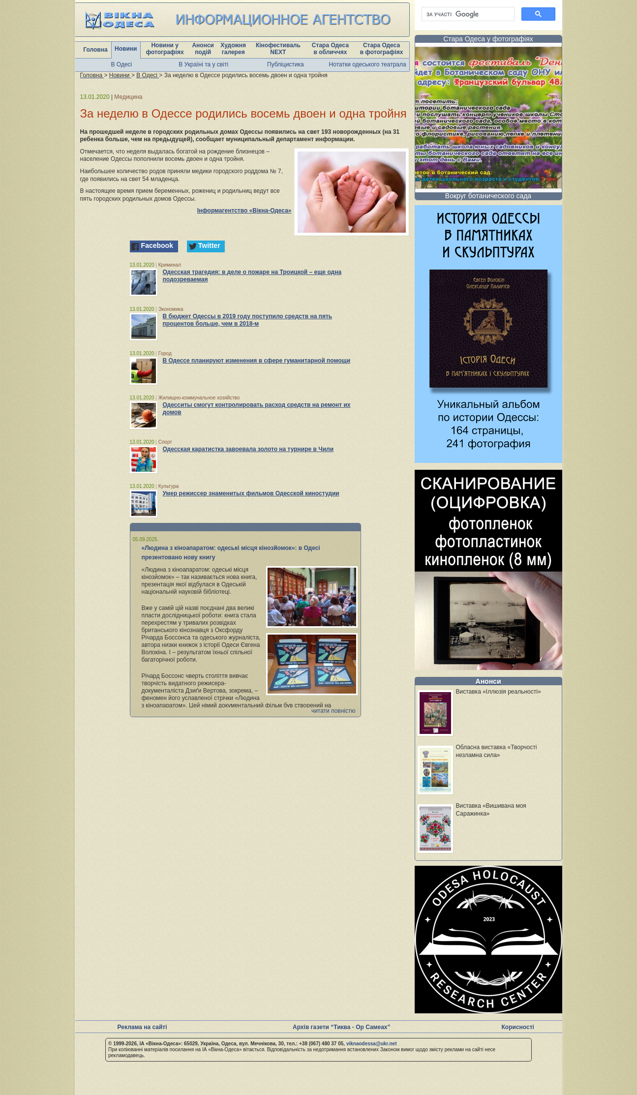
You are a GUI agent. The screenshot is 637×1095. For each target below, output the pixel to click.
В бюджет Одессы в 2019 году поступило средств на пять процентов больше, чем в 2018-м (248, 320)
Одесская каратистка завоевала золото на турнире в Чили (248, 449)
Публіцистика (285, 64)
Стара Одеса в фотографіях (381, 49)
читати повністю (333, 710)
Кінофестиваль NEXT (278, 49)
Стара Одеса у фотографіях (488, 39)
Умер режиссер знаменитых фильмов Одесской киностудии (251, 493)
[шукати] (467, 14)
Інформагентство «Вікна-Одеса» (244, 210)
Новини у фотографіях (165, 49)
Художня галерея (233, 49)
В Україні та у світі (203, 64)
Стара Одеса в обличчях (330, 49)
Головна (95, 49)
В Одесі (121, 64)
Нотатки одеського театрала (367, 64)
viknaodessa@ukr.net (371, 1043)
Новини (126, 48)
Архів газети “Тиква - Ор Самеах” (341, 1027)
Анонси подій (203, 49)
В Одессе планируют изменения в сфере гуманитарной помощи (257, 360)
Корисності (518, 1027)
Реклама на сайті (142, 1027)
